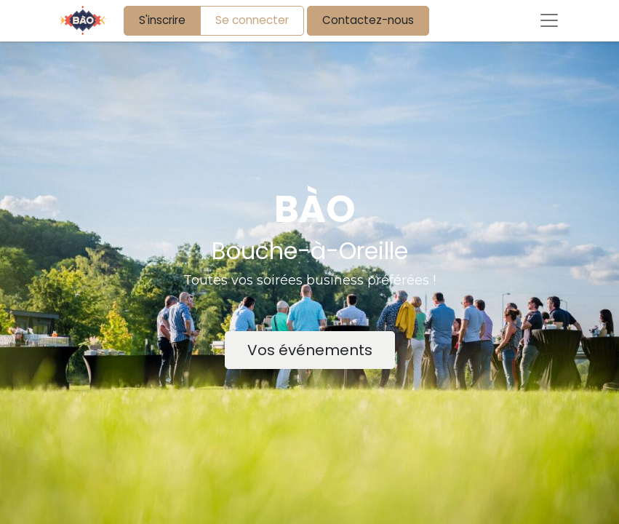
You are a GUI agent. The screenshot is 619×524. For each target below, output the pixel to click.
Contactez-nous (368, 20)
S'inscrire (162, 20)
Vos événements (309, 350)
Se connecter (252, 20)
